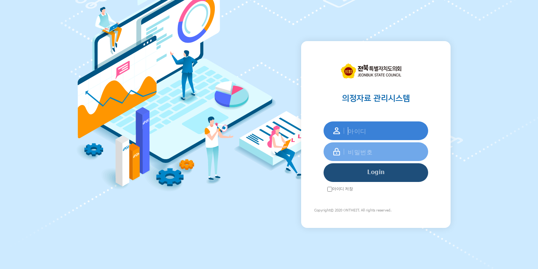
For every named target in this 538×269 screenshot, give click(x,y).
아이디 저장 (342, 188)
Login (376, 171)
